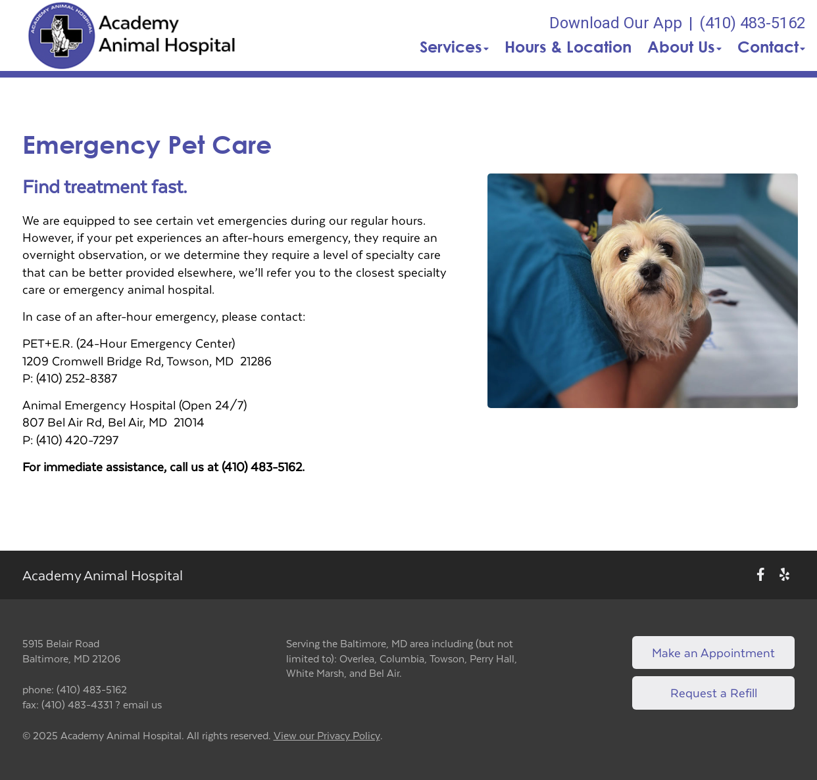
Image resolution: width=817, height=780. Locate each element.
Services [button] (454, 46)
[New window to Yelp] (784, 575)
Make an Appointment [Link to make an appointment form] (713, 652)
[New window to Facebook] (761, 575)
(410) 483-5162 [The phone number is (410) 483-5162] (752, 23)
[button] (132, 35)
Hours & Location (568, 46)
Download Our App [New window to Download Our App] (615, 23)
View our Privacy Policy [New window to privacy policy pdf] (327, 735)
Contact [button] (771, 46)
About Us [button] (684, 46)
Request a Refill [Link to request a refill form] (713, 692)
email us (142, 704)
